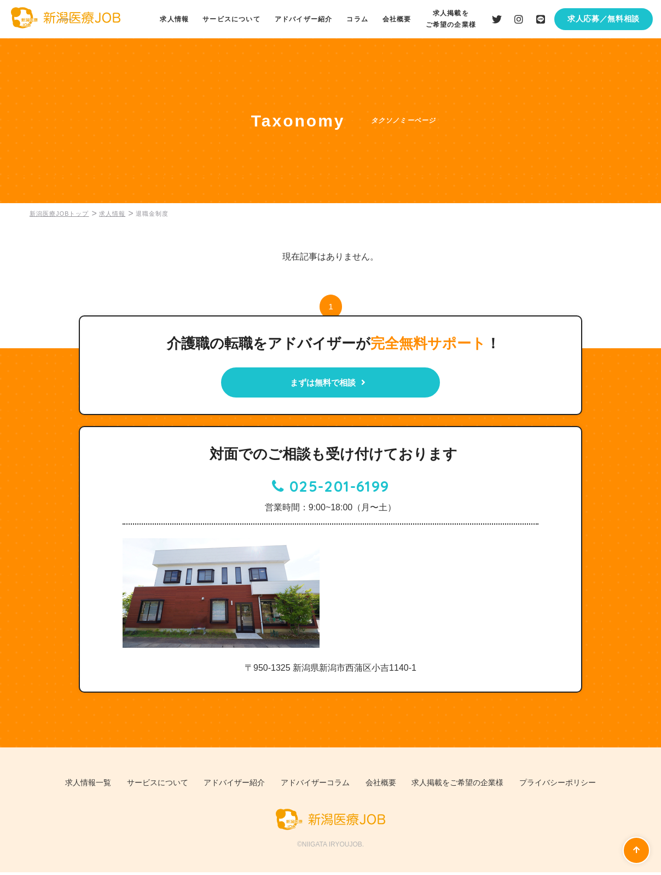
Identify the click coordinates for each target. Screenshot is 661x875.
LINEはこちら (540, 19)
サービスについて (236, 19)
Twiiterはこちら (496, 19)
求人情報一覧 (69, 786)
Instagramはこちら (518, 19)
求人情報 (179, 19)
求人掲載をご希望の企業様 (468, 786)
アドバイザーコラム (314, 786)
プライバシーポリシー (576, 786)
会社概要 (398, 19)
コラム (360, 19)
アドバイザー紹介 (307, 19)
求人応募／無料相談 (603, 18)
